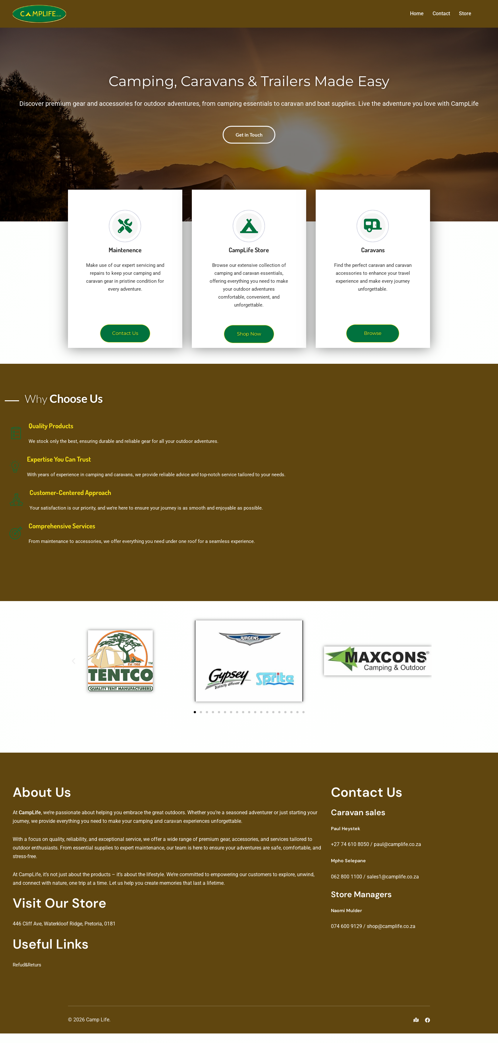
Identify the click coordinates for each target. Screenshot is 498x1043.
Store (465, 13)
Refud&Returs (28, 974)
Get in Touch (249, 143)
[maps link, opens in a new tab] (416, 1029)
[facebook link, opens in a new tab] (427, 1029)
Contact (441, 13)
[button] (73, 670)
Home (417, 13)
